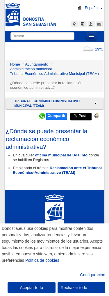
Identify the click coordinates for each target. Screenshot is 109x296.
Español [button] (94, 8)
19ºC (92, 49)
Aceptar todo (31, 287)
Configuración (92, 274)
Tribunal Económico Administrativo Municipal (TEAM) (54, 73)
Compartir (56, 115)
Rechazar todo (74, 287)
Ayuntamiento (36, 64)
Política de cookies (42, 260)
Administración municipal (31, 69)
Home (15, 64)
